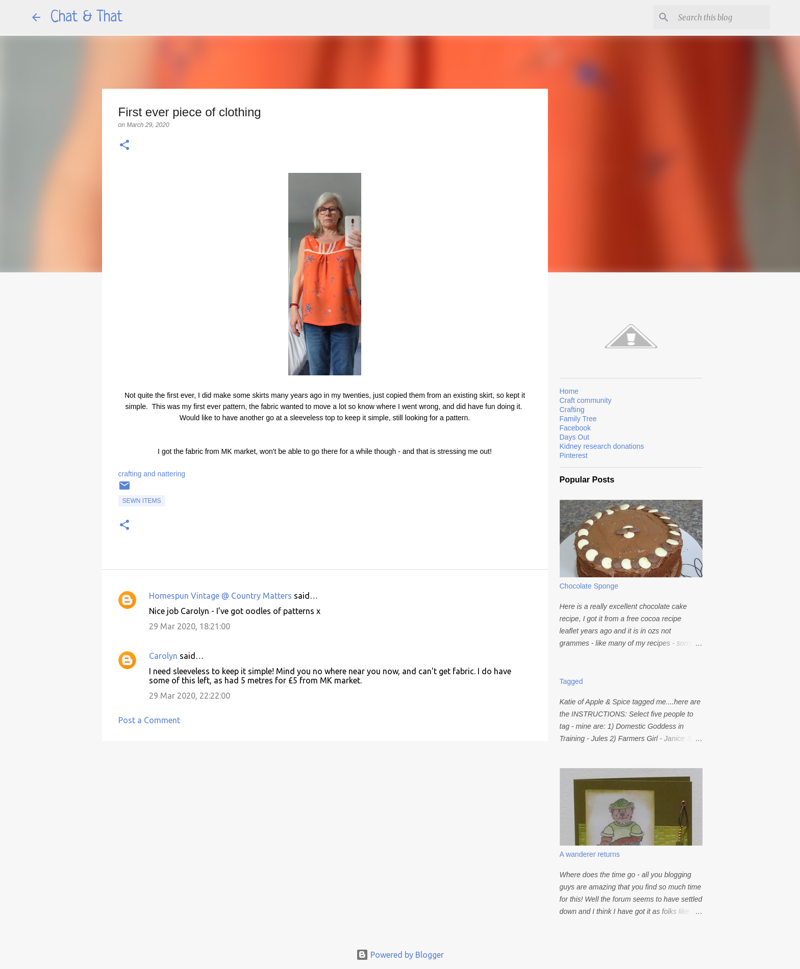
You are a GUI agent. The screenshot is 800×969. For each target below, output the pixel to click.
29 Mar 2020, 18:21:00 (189, 626)
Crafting (572, 409)
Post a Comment (149, 720)
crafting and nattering (152, 474)
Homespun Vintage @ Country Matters (220, 595)
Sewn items (141, 500)
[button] (124, 145)
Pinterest (574, 455)
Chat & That (87, 17)
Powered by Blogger (400, 954)
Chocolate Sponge (589, 586)
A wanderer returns (590, 854)
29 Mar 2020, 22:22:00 (189, 695)
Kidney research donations (602, 446)
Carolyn (163, 655)
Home (569, 391)
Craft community (586, 400)
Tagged (571, 681)
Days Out (574, 437)
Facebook (575, 428)
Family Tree (578, 419)
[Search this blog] (716, 17)
